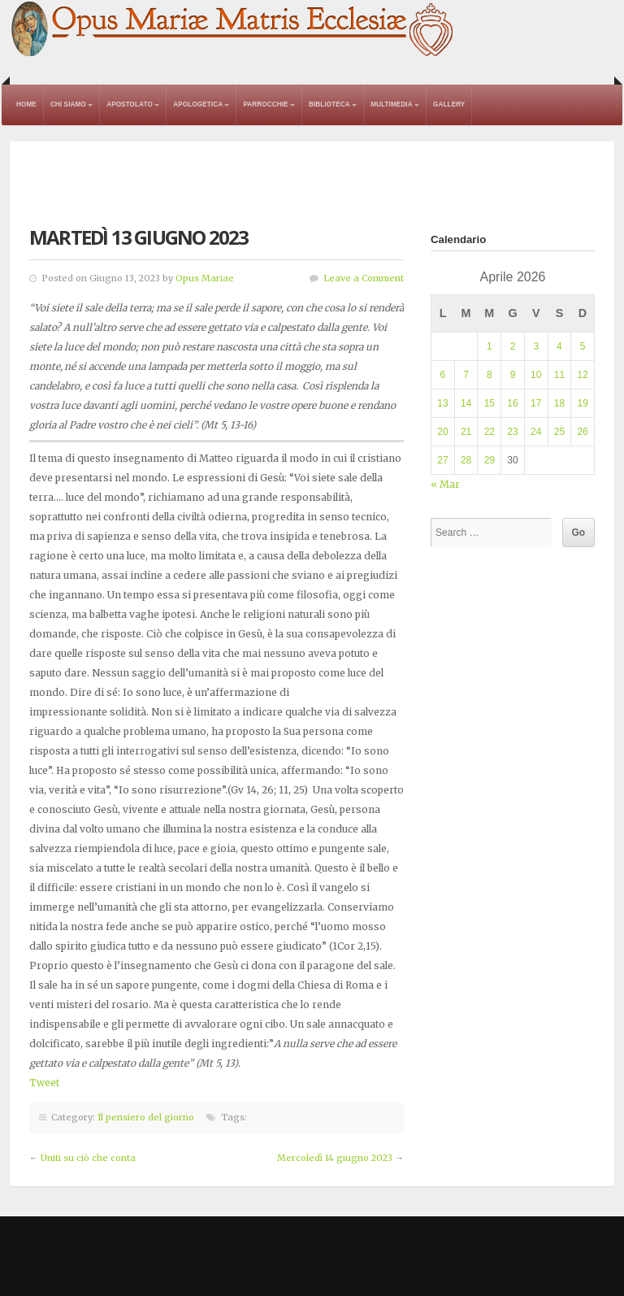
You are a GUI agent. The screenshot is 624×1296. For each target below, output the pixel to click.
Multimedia (391, 104)
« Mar (445, 484)
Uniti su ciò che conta (88, 1157)
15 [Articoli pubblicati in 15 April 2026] (489, 403)
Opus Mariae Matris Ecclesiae (233, 30)
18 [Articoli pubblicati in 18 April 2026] (559, 403)
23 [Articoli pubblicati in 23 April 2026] (512, 431)
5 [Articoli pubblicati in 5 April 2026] (583, 346)
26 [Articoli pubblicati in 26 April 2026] (582, 431)
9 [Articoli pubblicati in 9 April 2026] (513, 375)
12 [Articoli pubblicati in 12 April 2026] (582, 375)
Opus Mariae (205, 278)
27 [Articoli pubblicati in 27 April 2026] (442, 460)
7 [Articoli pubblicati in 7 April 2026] (466, 375)
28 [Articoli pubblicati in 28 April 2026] (466, 460)
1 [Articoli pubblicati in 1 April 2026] (489, 346)
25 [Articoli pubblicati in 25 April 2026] (559, 431)
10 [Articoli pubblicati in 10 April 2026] (536, 375)
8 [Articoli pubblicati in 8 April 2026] (489, 375)
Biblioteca (329, 104)
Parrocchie (265, 104)
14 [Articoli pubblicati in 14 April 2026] (466, 403)
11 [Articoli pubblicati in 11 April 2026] (559, 375)
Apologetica (198, 104)
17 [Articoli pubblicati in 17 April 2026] (536, 403)
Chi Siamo (68, 104)
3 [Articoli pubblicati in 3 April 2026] (536, 346)
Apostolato (129, 104)
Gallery (449, 104)
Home (26, 104)
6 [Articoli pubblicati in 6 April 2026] (443, 375)
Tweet (44, 1082)
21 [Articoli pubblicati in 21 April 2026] (466, 431)
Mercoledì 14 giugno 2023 (334, 1157)
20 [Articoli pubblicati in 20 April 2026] (442, 431)
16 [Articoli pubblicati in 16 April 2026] (512, 403)
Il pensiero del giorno (146, 1117)
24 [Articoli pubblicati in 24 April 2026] (536, 431)
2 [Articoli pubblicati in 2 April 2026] (513, 346)
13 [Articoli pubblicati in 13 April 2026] (442, 403)
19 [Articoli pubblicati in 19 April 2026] (582, 403)
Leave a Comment (363, 278)
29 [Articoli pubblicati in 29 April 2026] (489, 460)
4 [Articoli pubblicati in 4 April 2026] (559, 346)
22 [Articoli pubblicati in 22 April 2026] (489, 431)
